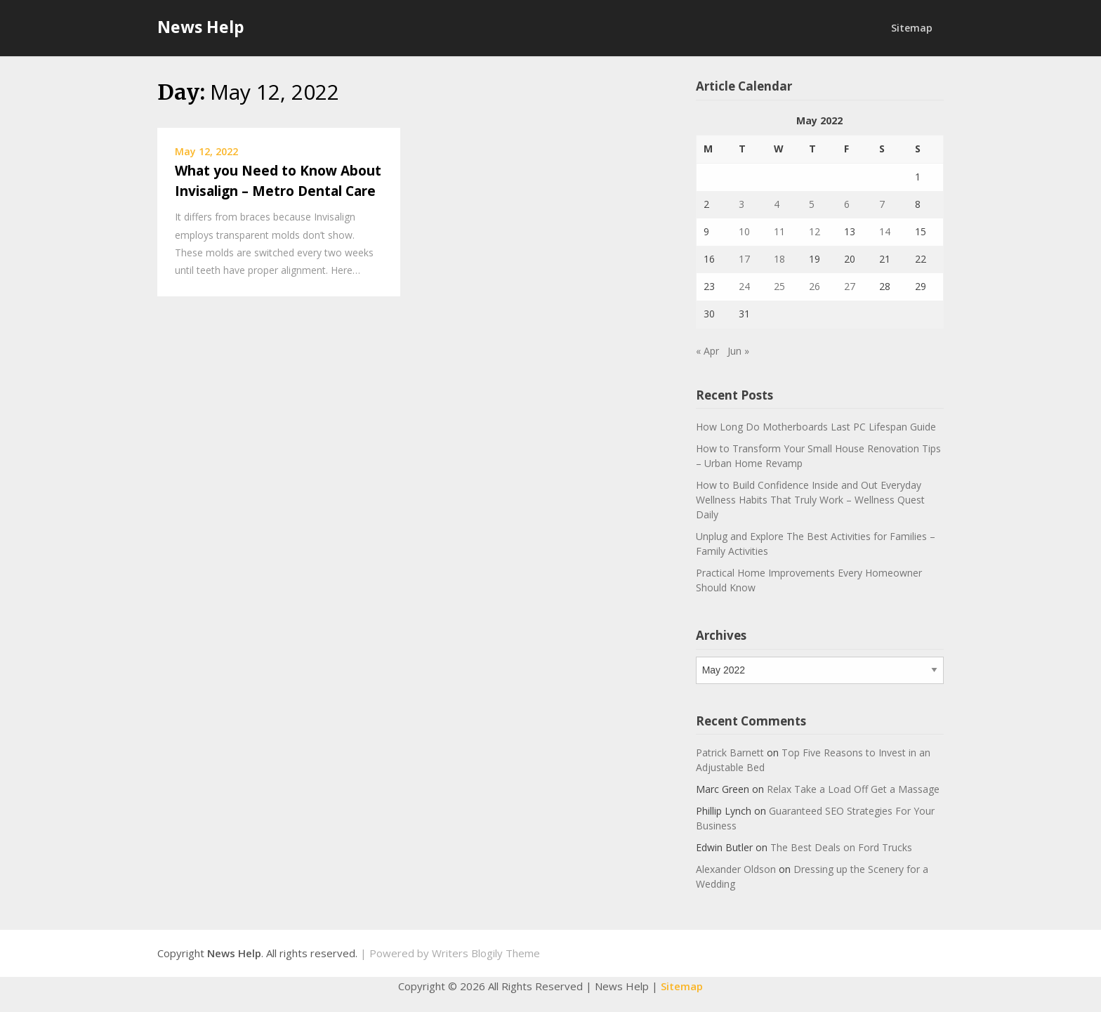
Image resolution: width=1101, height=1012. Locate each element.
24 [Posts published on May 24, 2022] (744, 286)
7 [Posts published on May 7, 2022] (882, 204)
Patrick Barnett (730, 752)
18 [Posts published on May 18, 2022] (779, 258)
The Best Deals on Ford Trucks (841, 847)
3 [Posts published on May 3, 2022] (741, 204)
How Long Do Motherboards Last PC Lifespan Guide (816, 426)
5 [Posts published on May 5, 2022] (812, 204)
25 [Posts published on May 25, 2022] (779, 286)
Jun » (738, 350)
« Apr (707, 350)
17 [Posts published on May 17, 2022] (744, 258)
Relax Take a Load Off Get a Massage (853, 789)
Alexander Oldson (736, 869)
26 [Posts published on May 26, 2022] (814, 286)
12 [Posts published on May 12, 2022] (814, 231)
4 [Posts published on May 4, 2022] (776, 204)
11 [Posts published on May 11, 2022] (779, 231)
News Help (200, 26)
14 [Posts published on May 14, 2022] (884, 231)
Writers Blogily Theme (486, 953)
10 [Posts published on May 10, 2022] (744, 231)
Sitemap (911, 27)
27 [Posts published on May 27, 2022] (849, 286)
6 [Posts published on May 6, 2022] (847, 204)
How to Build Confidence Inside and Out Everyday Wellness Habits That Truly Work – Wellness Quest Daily (810, 499)
